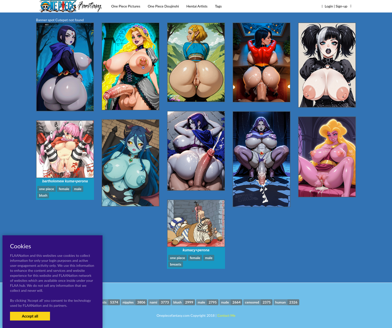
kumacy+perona (196, 250)
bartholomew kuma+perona (65, 181)
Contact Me (226, 315)
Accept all (30, 316)
